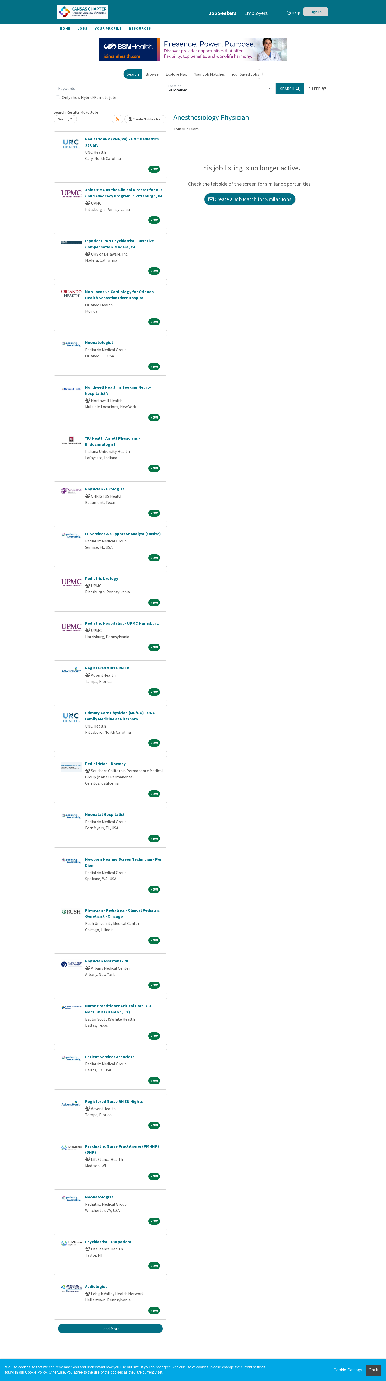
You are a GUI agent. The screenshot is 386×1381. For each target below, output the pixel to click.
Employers (256, 13)
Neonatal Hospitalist (105, 814)
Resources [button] (140, 28)
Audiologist (96, 1286)
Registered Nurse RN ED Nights (114, 1101)
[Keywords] (111, 88)
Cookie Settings (347, 1370)
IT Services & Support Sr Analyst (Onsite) (123, 533)
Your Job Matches (209, 74)
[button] (317, 88)
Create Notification (145, 119)
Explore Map (176, 74)
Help (293, 12)
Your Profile (108, 28)
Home (65, 28)
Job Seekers (222, 13)
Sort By (63, 119)
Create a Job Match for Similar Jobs (249, 199)
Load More (110, 1328)
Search (133, 74)
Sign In (316, 11)
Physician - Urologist (104, 489)
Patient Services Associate (110, 1056)
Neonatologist (99, 342)
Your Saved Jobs (245, 74)
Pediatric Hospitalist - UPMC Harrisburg (122, 623)
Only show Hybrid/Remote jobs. (89, 97)
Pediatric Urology (101, 578)
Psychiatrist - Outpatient (108, 1241)
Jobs (82, 28)
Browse (152, 74)
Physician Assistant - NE (107, 961)
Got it (373, 1370)
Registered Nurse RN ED (107, 667)
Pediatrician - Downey (105, 763)
